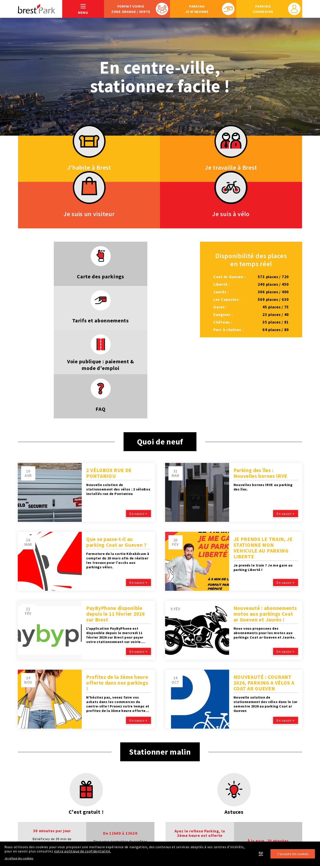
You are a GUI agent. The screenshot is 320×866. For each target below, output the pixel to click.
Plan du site (28, 835)
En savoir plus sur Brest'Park (167, 835)
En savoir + (138, 387)
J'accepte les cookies (293, 854)
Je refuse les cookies (18, 858)
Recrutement (240, 835)
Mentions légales (61, 835)
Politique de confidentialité (109, 835)
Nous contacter (288, 835)
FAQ (263, 835)
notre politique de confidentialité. (82, 851)
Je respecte (210, 835)
